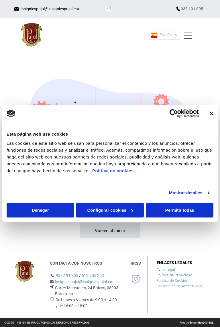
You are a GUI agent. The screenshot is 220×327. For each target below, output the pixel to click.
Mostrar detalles (186, 193)
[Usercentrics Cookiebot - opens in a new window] (174, 113)
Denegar (40, 210)
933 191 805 (192, 9)
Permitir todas (179, 210)
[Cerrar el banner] (211, 114)
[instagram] (108, 9)
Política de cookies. (113, 170)
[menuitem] (166, 269)
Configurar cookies (110, 210)
